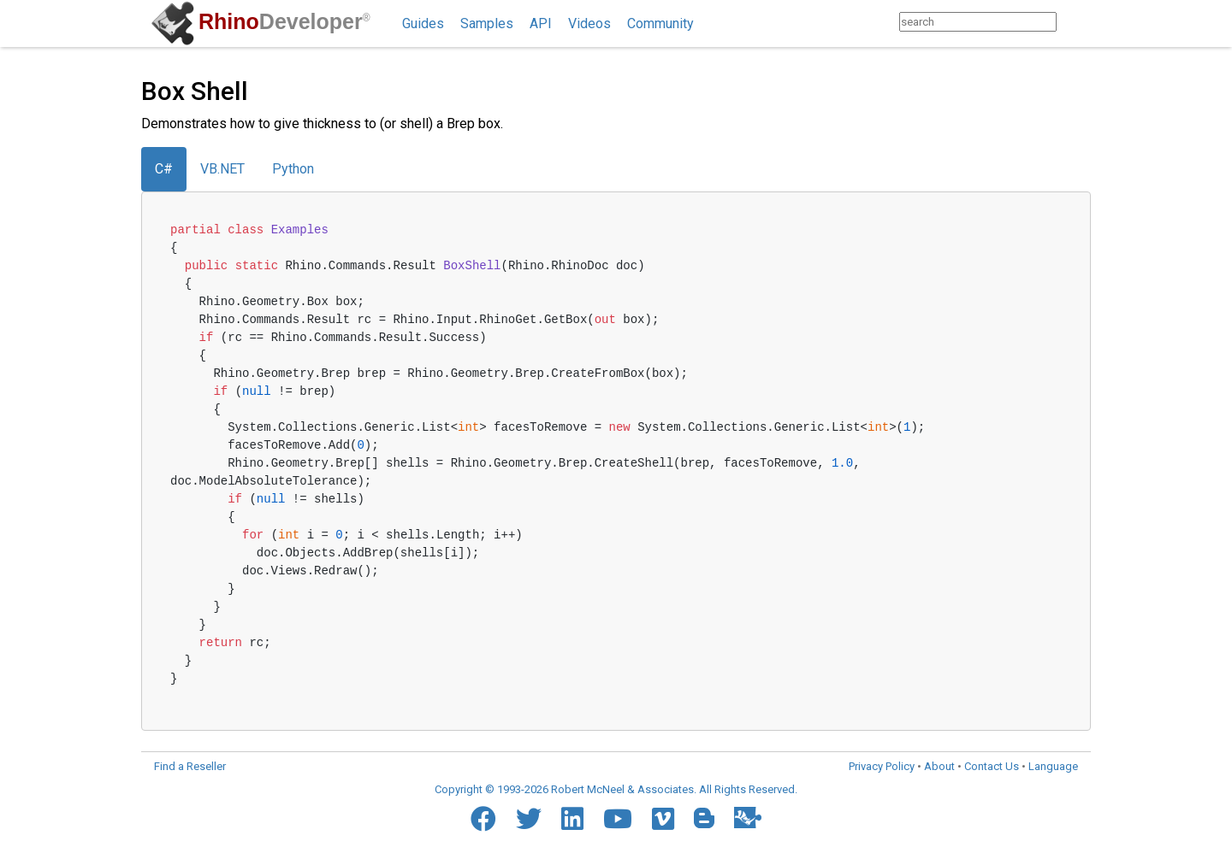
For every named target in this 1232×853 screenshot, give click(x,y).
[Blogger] (704, 818)
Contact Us (991, 766)
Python (293, 169)
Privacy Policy (882, 766)
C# (164, 169)
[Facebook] (483, 818)
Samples (486, 23)
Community (660, 23)
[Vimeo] (663, 818)
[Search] (1073, 22)
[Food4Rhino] (748, 817)
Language (1053, 766)
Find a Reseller (190, 766)
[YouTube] (618, 818)
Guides (423, 23)
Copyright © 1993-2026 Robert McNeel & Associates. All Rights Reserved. (616, 789)
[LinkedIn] (572, 818)
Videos (589, 23)
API (541, 23)
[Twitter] (528, 818)
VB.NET (222, 169)
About (939, 766)
